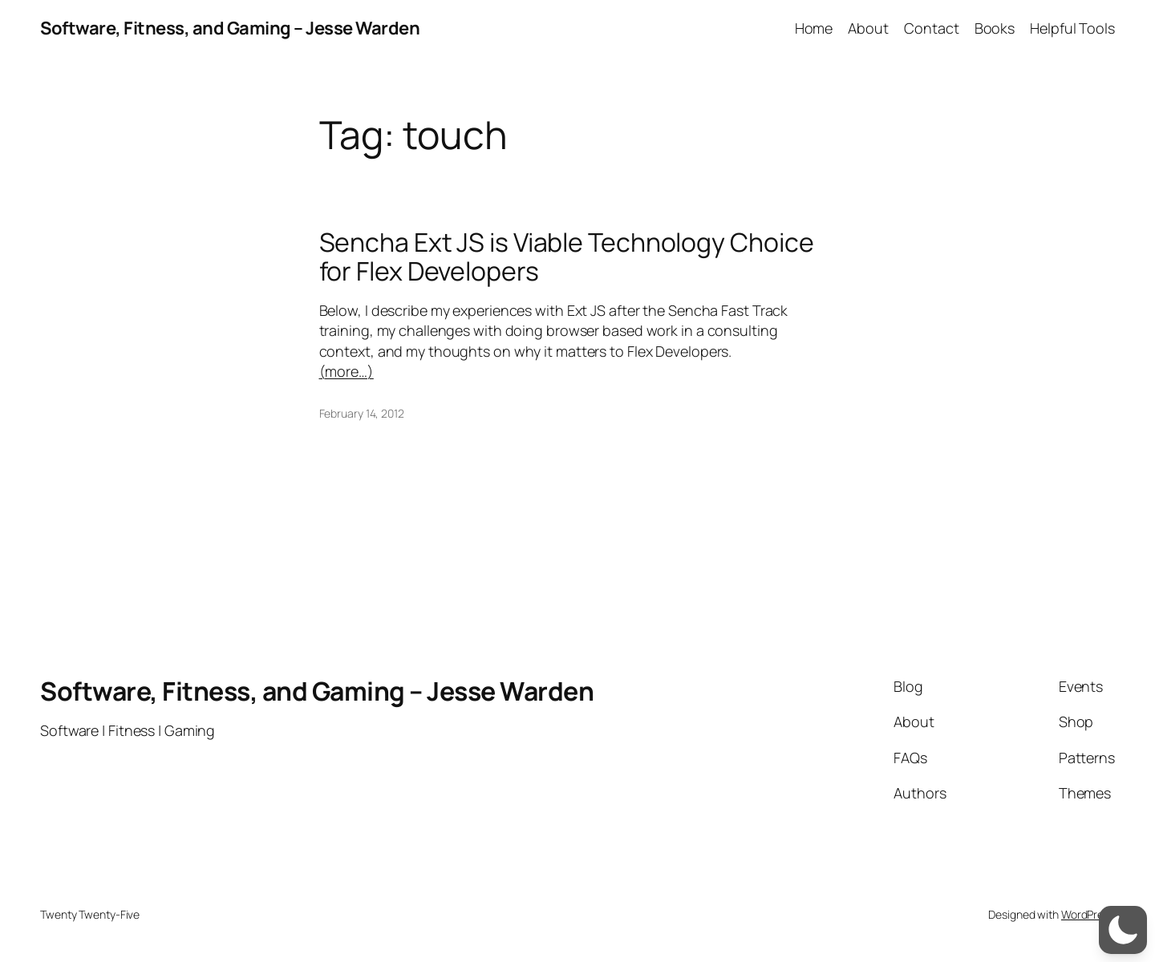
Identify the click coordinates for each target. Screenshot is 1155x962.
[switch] (1123, 930)
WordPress (1088, 914)
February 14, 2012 (361, 413)
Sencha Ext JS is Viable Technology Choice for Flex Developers (566, 256)
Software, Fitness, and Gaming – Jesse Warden (229, 28)
